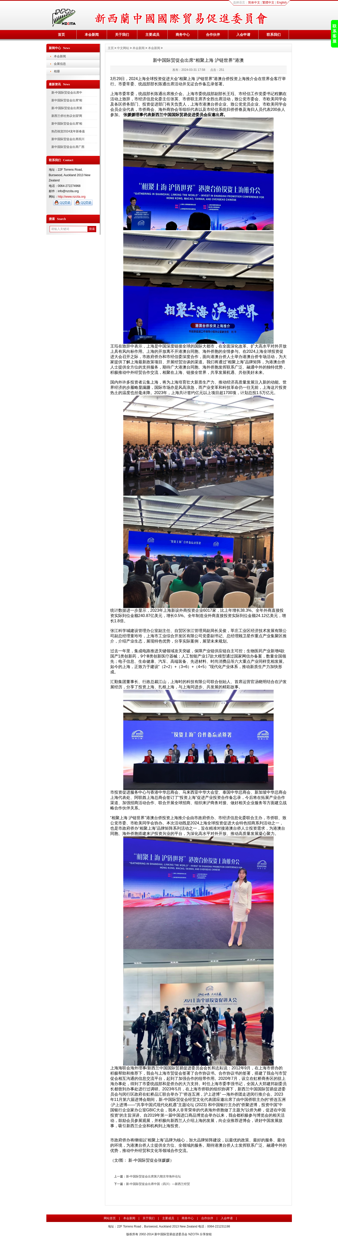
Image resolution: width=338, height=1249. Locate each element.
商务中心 (183, 35)
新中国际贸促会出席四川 (67, 139)
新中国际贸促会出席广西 (67, 147)
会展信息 (60, 64)
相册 (57, 71)
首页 (61, 35)
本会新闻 (92, 35)
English (282, 2)
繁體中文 (268, 2)
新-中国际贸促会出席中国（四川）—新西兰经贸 (158, 1184)
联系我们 (274, 35)
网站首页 (110, 1218)
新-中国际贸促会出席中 (66, 92)
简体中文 (254, 2)
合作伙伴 (213, 35)
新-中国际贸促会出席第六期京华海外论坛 (153, 1176)
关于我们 (122, 35)
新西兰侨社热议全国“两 (66, 116)
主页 (111, 48)
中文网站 (123, 48)
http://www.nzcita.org (72, 196)
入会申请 (243, 35)
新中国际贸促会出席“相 (66, 100)
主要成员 (152, 35)
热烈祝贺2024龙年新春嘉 (68, 131)
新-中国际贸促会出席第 (66, 108)
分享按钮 (206, 1234)
